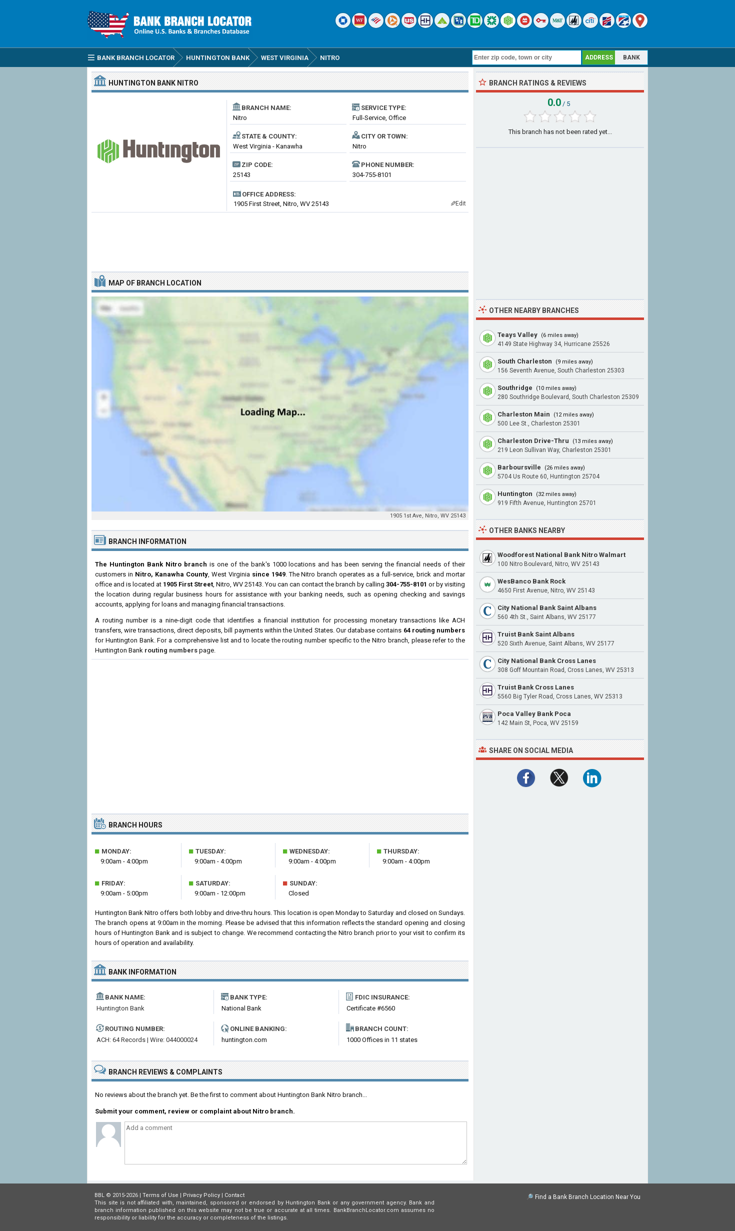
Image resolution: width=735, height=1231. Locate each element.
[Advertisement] (280, 238)
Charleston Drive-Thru (533, 440)
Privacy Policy (201, 1195)
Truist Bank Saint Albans (536, 634)
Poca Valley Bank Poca (534, 714)
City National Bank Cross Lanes (547, 660)
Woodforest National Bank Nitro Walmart (562, 554)
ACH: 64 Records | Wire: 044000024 (147, 1040)
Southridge (515, 388)
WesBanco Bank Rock (532, 581)
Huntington (515, 494)
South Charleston (525, 361)
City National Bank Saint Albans (547, 608)
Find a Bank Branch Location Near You (587, 1197)
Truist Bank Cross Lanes (536, 687)
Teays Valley (518, 334)
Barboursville (519, 467)
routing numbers (171, 650)
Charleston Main (524, 414)
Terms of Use (160, 1195)
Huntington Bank (120, 1008)
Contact (234, 1195)
